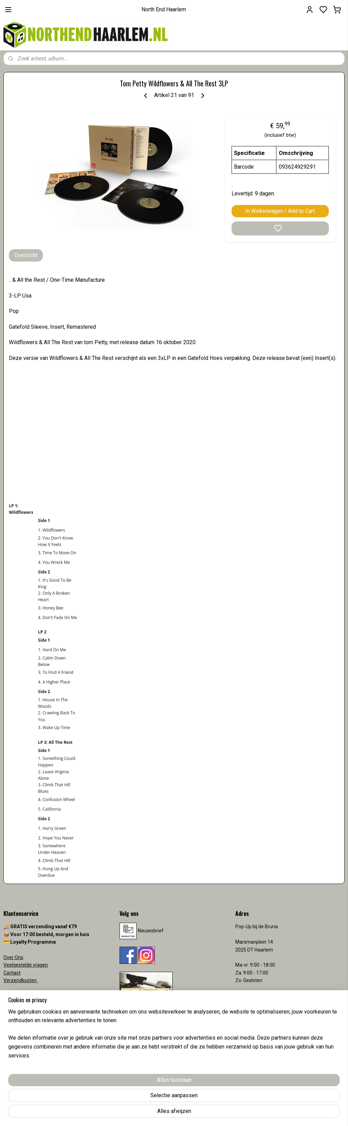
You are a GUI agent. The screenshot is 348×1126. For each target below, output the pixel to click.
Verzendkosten (20, 980)
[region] (128, 1095)
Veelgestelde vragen (25, 965)
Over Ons (13, 957)
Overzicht (25, 255)
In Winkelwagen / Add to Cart (280, 211)
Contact (12, 973)
